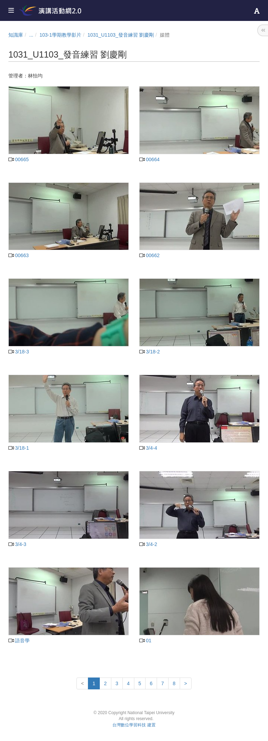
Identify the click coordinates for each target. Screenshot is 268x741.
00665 (18, 159)
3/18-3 (18, 351)
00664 (149, 159)
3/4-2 (148, 544)
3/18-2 (149, 351)
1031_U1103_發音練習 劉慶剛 (121, 35)
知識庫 (15, 35)
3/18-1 (18, 448)
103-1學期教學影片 (60, 35)
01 (145, 640)
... (31, 35)
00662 (149, 255)
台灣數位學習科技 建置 (133, 725)
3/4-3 (17, 544)
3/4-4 (148, 448)
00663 (18, 255)
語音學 (19, 640)
